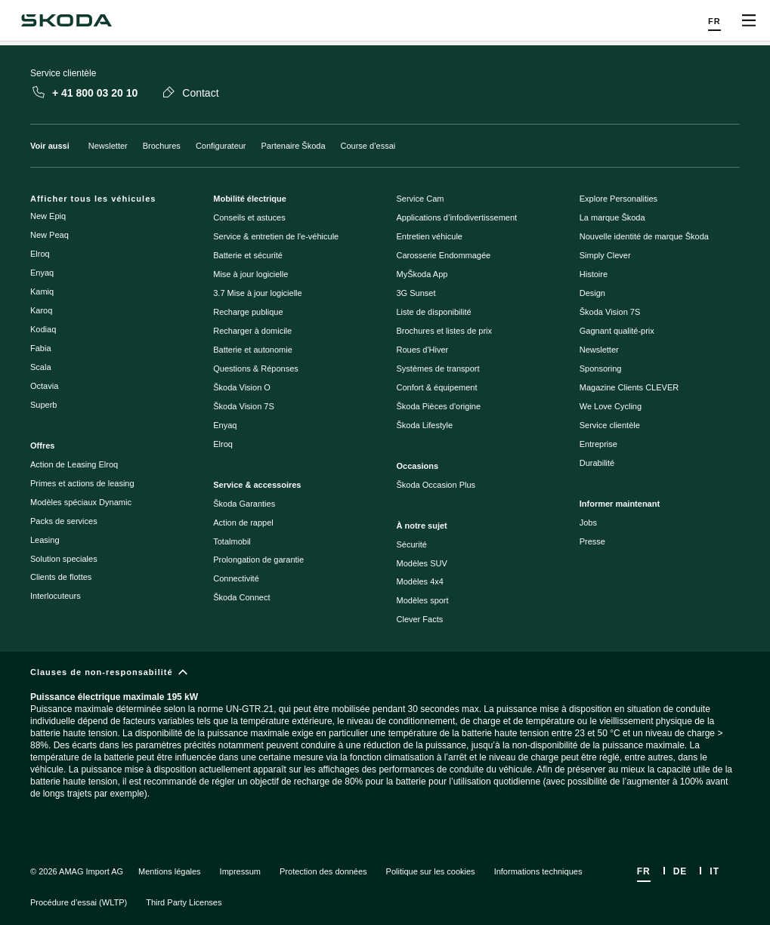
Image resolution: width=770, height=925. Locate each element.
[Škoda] (66, 20)
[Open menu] (749, 20)
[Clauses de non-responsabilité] (385, 746)
